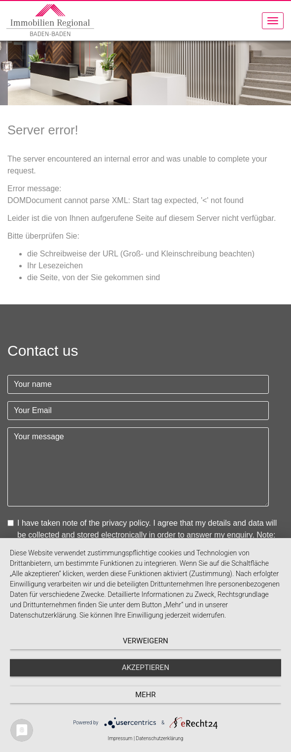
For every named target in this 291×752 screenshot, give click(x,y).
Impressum (120, 738)
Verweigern (145, 640)
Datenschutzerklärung (159, 738)
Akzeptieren (145, 667)
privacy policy (125, 523)
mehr (145, 694)
